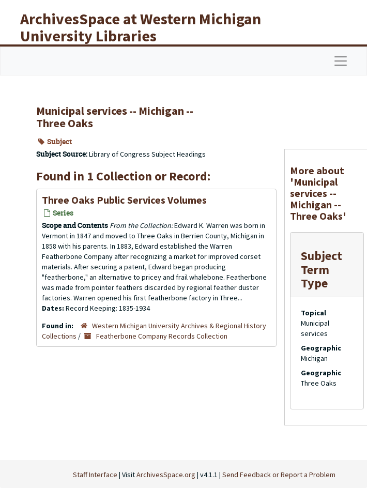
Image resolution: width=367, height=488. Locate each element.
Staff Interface (95, 474)
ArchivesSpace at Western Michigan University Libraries (140, 27)
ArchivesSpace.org (165, 474)
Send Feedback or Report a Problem (278, 474)
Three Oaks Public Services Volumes (124, 199)
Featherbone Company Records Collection (161, 336)
